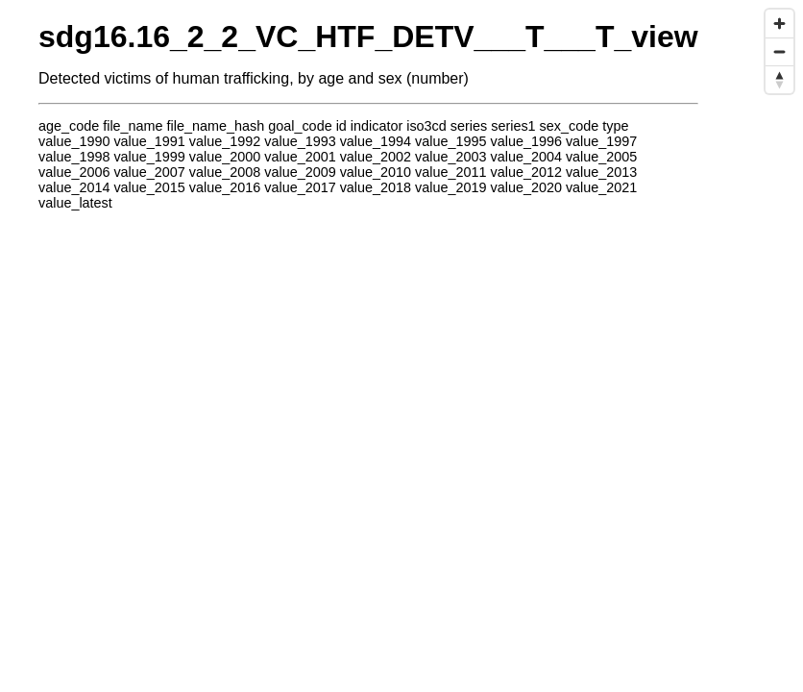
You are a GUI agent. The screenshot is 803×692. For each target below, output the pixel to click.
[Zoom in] (779, 23)
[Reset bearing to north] (779, 79)
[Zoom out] (779, 51)
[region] (401, 346)
